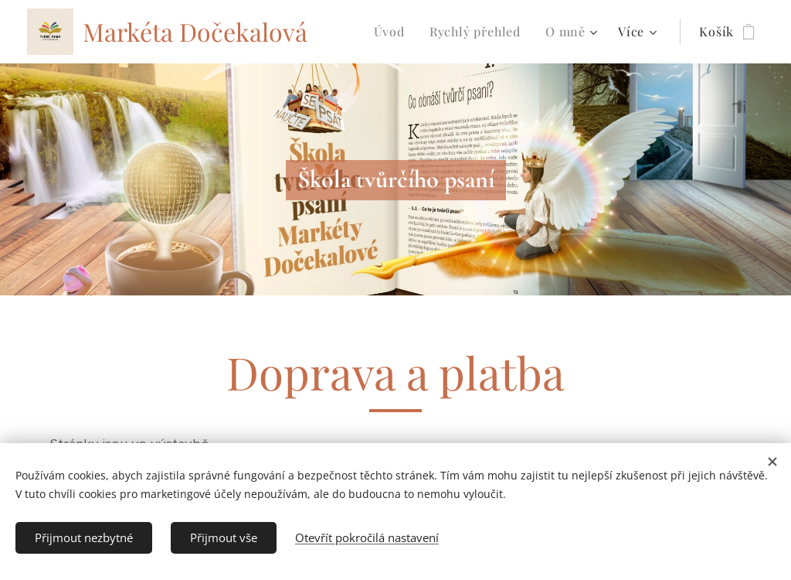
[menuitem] (393, 31)
